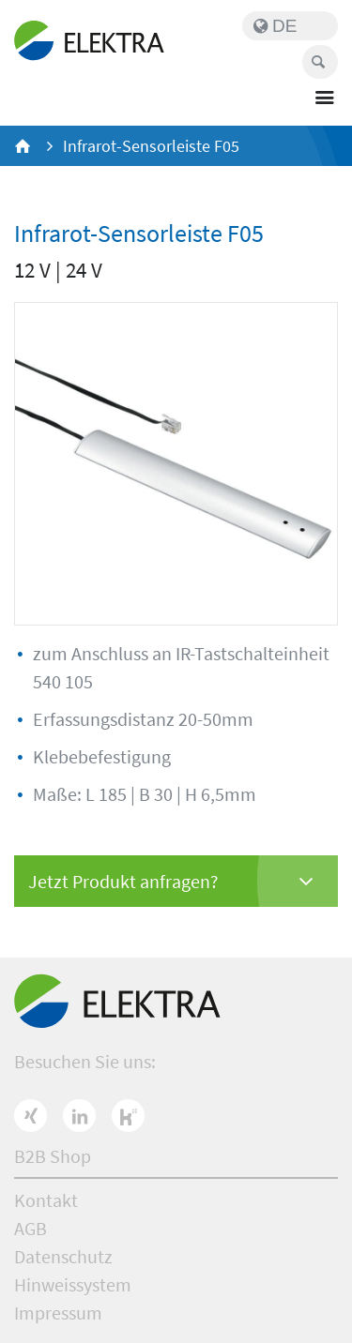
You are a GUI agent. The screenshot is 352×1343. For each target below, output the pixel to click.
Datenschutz (63, 1256)
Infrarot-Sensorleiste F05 (151, 146)
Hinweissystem (72, 1284)
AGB (30, 1228)
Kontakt (46, 1200)
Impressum (58, 1312)
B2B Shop (52, 1156)
